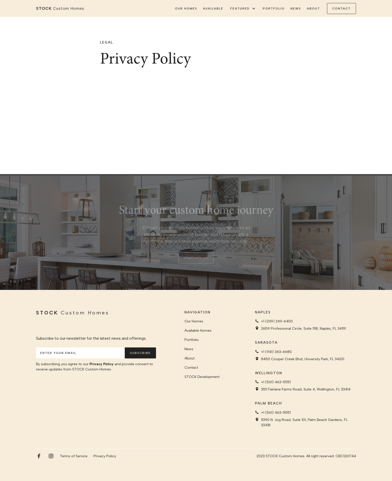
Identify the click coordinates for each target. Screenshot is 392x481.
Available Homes (198, 330)
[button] (243, 8)
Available (213, 8)
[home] (60, 8)
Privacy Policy (102, 364)
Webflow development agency (196, 477)
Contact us (196, 260)
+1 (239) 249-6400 (277, 321)
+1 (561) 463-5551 (276, 382)
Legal (106, 42)
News (295, 8)
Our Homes (186, 8)
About (313, 8)
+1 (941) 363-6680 (276, 352)
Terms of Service (74, 456)
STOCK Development (202, 377)
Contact (191, 367)
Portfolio (274, 8)
